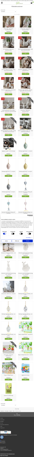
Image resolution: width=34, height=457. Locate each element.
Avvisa (6, 240)
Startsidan (2, 411)
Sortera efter (3, 403)
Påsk (13, 411)
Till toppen (17, 414)
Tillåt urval (17, 240)
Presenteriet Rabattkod (4, 424)
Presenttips (6, 411)
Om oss (1, 423)
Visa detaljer (28, 237)
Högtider (10, 411)
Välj (25, 73)
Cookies (1, 418)
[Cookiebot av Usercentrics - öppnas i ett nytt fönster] (28, 215)
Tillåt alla (27, 240)
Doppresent (2, 427)
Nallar (1, 426)
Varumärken (2, 419)
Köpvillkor (2, 421)
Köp (8, 33)
